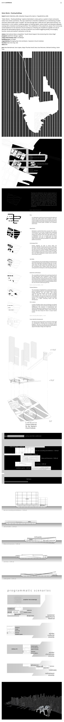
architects (7, 2)
